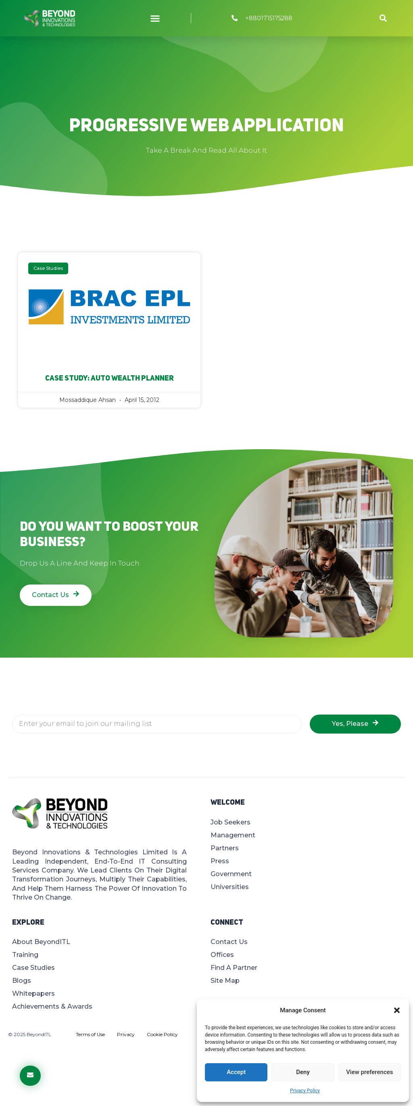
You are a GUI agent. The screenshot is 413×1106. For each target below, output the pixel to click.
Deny (303, 1072)
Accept (236, 1072)
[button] (397, 1010)
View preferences (369, 1072)
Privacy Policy (305, 1090)
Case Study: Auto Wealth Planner (109, 378)
